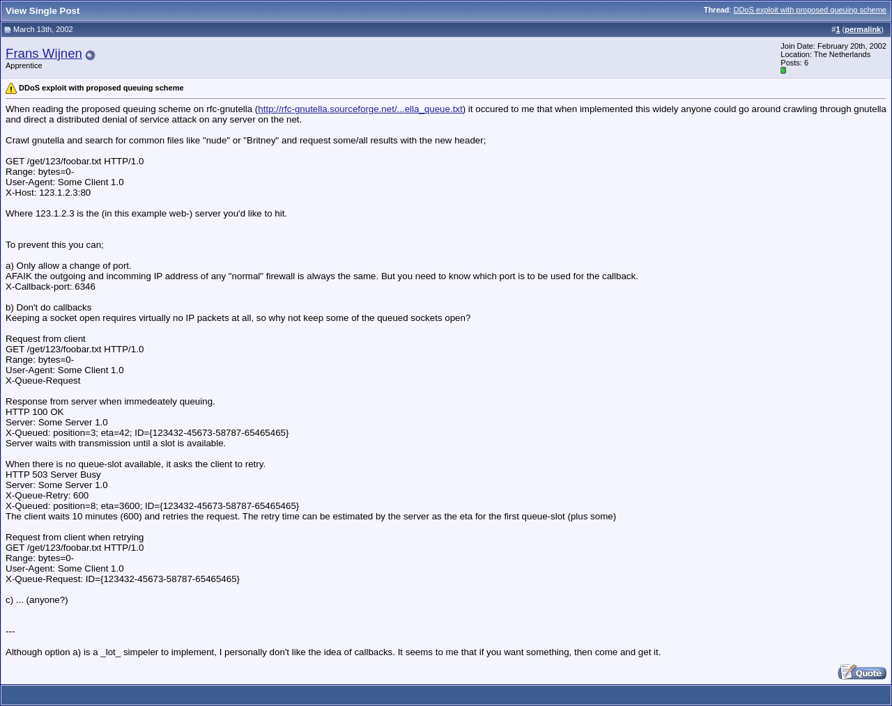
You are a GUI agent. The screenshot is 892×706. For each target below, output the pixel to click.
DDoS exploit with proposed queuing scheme (809, 10)
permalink (863, 29)
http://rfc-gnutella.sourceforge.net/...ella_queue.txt (360, 109)
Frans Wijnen (44, 53)
